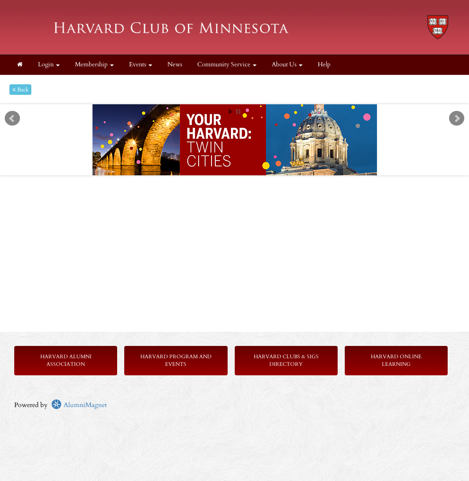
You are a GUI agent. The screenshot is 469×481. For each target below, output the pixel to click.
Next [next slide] (456, 118)
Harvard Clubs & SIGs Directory (286, 360)
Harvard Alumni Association (66, 360)
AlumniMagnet (79, 404)
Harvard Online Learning (396, 360)
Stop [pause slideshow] (238, 111)
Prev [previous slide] (12, 118)
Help (324, 65)
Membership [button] (94, 65)
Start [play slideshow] (231, 111)
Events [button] (140, 65)
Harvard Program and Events (176, 360)
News (174, 65)
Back (20, 89)
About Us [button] (287, 65)
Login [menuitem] (49, 65)
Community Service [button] (227, 65)
